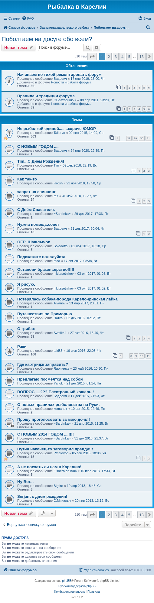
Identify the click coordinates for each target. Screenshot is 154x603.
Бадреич (60, 78)
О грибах (26, 328)
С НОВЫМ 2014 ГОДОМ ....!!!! (45, 434)
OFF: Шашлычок (33, 242)
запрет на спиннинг (36, 192)
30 (141, 138)
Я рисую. (26, 284)
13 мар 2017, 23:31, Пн (86, 303)
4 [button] (122, 56)
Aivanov (59, 303)
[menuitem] (28, 18)
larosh (58, 183)
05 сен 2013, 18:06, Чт (89, 453)
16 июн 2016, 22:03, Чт (83, 350)
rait (56, 196)
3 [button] (116, 56)
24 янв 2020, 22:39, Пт (87, 150)
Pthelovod (61, 453)
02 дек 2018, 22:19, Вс (80, 165)
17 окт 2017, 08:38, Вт (80, 261)
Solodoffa (60, 246)
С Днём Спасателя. (36, 209)
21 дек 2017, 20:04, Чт (87, 228)
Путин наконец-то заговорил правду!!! (55, 449)
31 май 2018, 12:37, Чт (79, 196)
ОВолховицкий (65, 100)
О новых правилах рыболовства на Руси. (58, 404)
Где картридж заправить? (42, 364)
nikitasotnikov (64, 273)
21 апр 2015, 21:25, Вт (91, 423)
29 (135, 138)
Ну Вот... (25, 481)
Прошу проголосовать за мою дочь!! (53, 419)
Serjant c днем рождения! (42, 496)
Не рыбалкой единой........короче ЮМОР (56, 128)
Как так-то (27, 179)
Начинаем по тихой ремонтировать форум (59, 74)
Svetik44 (60, 333)
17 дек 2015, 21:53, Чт (87, 396)
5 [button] (129, 56)
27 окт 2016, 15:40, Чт (87, 333)
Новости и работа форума (71, 82)
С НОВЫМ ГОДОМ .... (37, 146)
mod (57, 261)
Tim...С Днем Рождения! (40, 161)
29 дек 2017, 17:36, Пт (91, 214)
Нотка (58, 318)
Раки (22, 346)
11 (148, 356)
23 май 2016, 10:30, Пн (90, 368)
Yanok (58, 383)
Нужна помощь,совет (38, 224)
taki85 (58, 350)
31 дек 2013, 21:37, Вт (91, 438)
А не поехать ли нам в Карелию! (49, 467)
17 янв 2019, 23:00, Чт (87, 78)
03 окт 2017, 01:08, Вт (94, 273)
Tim (56, 165)
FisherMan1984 (65, 471)
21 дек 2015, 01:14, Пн (84, 383)
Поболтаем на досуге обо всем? (47, 39)
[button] (92, 56)
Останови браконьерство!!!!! (45, 269)
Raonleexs (61, 368)
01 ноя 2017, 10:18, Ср (88, 246)
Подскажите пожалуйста (41, 256)
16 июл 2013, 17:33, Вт (97, 471)
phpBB (66, 580)
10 (141, 356)
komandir (60, 408)
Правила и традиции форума (46, 96)
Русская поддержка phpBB (77, 586)
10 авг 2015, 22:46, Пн (88, 408)
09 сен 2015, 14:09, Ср (86, 133)
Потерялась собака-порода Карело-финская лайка (67, 299)
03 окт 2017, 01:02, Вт (94, 288)
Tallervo (59, 133)
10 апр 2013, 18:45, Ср (84, 486)
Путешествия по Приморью (44, 314)
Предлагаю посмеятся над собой (50, 379)
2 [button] (109, 56)
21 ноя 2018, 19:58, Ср (83, 183)
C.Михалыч (62, 500)
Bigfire (58, 486)
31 (148, 138)
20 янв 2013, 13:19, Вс (92, 500)
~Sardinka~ (62, 214)
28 (128, 138)
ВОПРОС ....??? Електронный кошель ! (55, 392)
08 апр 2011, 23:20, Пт (97, 100)
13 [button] (141, 56)
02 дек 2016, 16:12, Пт (83, 318)
